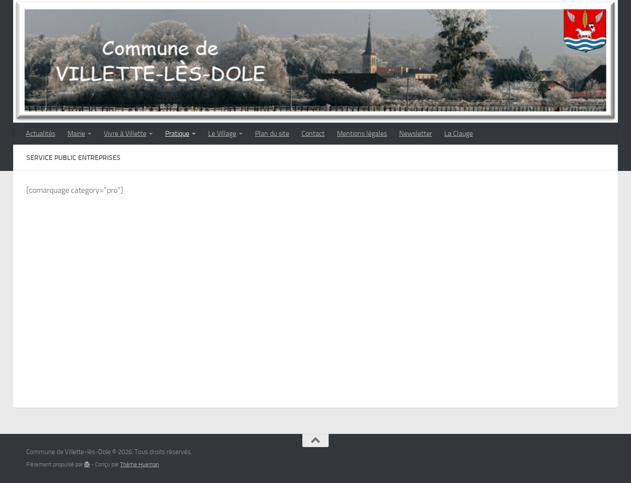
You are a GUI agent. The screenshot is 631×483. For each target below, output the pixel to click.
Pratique (177, 133)
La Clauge (458, 133)
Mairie (76, 133)
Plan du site (272, 133)
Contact (313, 133)
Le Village (222, 133)
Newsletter (415, 133)
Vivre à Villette (125, 133)
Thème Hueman (139, 464)
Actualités (40, 133)
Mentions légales (362, 133)
